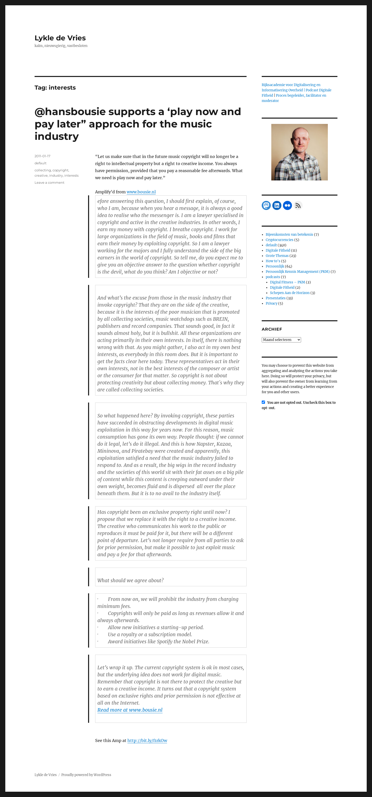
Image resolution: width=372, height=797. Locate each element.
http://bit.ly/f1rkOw (147, 740)
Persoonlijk (275, 266)
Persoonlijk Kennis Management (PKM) (298, 272)
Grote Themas (277, 256)
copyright (60, 170)
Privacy (271, 303)
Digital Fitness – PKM (287, 282)
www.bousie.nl (141, 191)
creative (41, 175)
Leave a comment (49, 182)
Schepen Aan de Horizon (290, 293)
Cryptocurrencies (280, 240)
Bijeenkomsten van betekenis (289, 234)
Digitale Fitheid (278, 250)
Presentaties (276, 298)
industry (56, 175)
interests (71, 175)
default (40, 163)
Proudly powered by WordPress (86, 775)
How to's (273, 261)
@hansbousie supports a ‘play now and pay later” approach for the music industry (138, 123)
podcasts (273, 277)
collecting (43, 170)
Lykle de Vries (60, 38)
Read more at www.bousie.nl (130, 710)
